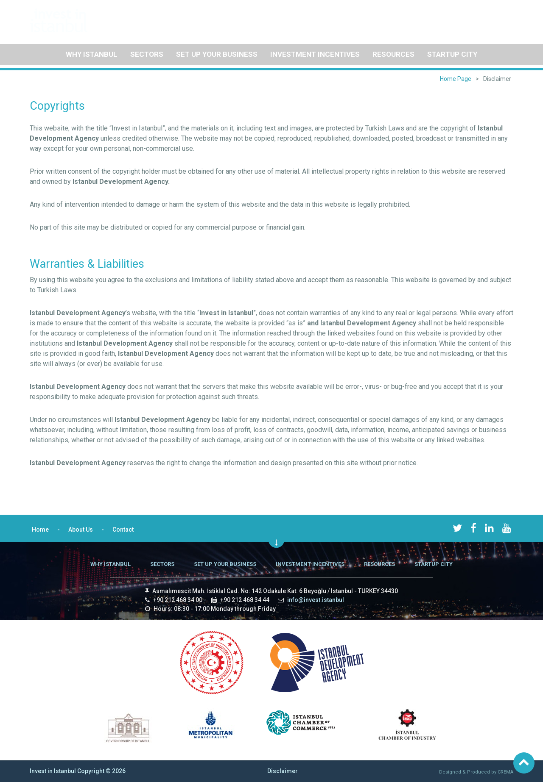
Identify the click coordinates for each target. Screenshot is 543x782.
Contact (493, 17)
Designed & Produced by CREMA (476, 772)
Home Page (455, 78)
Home (431, 17)
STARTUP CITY (452, 54)
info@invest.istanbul (315, 599)
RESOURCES (393, 54)
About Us (461, 17)
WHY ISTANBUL (92, 54)
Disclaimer (282, 771)
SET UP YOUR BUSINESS (217, 54)
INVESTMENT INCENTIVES (315, 54)
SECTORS (146, 54)
